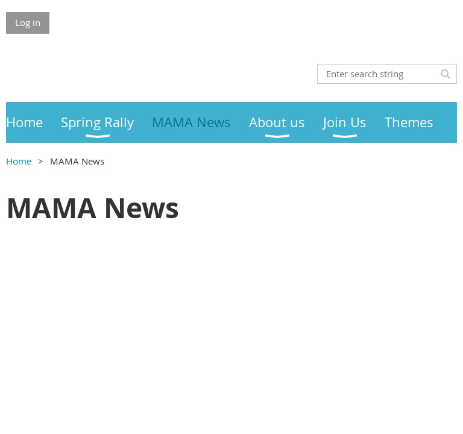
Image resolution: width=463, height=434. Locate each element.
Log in (27, 22)
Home (18, 161)
